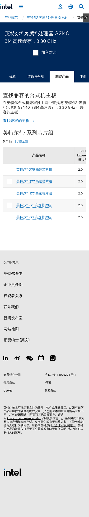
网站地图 (11, 329)
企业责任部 (13, 284)
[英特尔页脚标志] (13, 472)
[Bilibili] (41, 359)
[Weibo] (18, 359)
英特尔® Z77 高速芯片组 (34, 217)
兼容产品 (62, 76)
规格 (12, 76)
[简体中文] (70, 6)
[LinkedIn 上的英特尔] (6, 359)
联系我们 (11, 307)
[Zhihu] (53, 359)
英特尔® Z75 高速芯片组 (34, 205)
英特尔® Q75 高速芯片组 (34, 169)
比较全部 (21, 141)
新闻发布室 (13, 318)
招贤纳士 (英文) (17, 340)
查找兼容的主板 (16, 120)
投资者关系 (13, 295)
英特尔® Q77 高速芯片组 (34, 181)
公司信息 (11, 262)
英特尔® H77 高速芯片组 (34, 193)
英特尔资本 (13, 273)
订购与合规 (35, 76)
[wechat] (29, 359)
